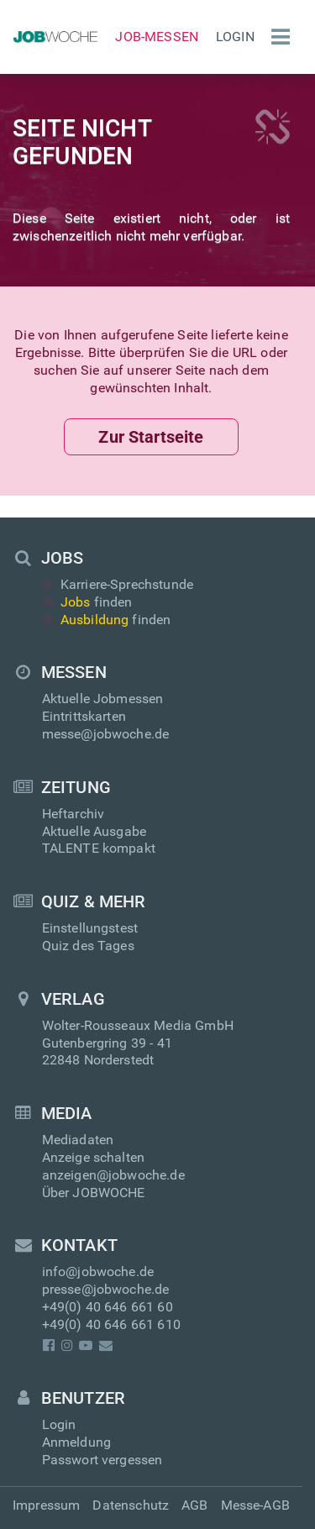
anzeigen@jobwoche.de (113, 1175)
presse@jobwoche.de (106, 1289)
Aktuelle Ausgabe (94, 831)
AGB (194, 1505)
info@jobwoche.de (98, 1271)
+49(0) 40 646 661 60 (107, 1307)
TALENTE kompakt (98, 848)
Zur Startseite (150, 437)
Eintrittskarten (84, 716)
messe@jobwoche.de (106, 734)
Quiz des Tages (88, 946)
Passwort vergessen (102, 1460)
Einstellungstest (90, 928)
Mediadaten (78, 1140)
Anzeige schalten (93, 1157)
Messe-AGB (255, 1505)
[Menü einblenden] (276, 37)
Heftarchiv (73, 814)
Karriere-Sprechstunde (118, 584)
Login (235, 37)
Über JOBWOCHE (93, 1193)
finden (87, 602)
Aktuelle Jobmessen (103, 699)
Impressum (46, 1505)
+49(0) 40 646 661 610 (111, 1324)
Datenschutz (130, 1505)
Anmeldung (76, 1442)
